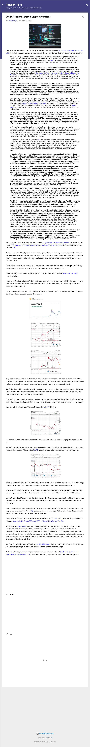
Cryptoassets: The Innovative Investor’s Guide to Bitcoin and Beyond (37, 245)
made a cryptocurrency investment (34, 104)
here (51, 60)
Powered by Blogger (45, 733)
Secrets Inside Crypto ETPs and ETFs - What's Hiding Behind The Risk (38, 521)
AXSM (46, 407)
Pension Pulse (14, 4)
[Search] (87, 5)
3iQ (39, 140)
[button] (83, 17)
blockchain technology (70, 273)
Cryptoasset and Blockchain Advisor (56, 243)
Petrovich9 (49, 737)
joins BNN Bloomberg (43, 544)
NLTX (36, 450)
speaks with (23, 526)
